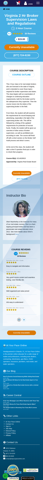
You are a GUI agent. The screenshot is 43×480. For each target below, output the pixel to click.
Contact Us (8, 424)
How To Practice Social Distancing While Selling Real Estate (21, 376)
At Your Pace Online (11, 422)
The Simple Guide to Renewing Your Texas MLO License (20, 407)
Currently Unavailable (21, 47)
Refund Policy (11, 431)
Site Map (7, 428)
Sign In (7, 426)
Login (28, 3)
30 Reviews (30, 33)
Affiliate (7, 435)
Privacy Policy (11, 433)
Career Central (12, 395)
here (16, 234)
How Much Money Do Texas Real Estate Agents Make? (19, 404)
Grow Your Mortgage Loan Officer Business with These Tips (21, 400)
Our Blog (9, 371)
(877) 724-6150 (21, 55)
